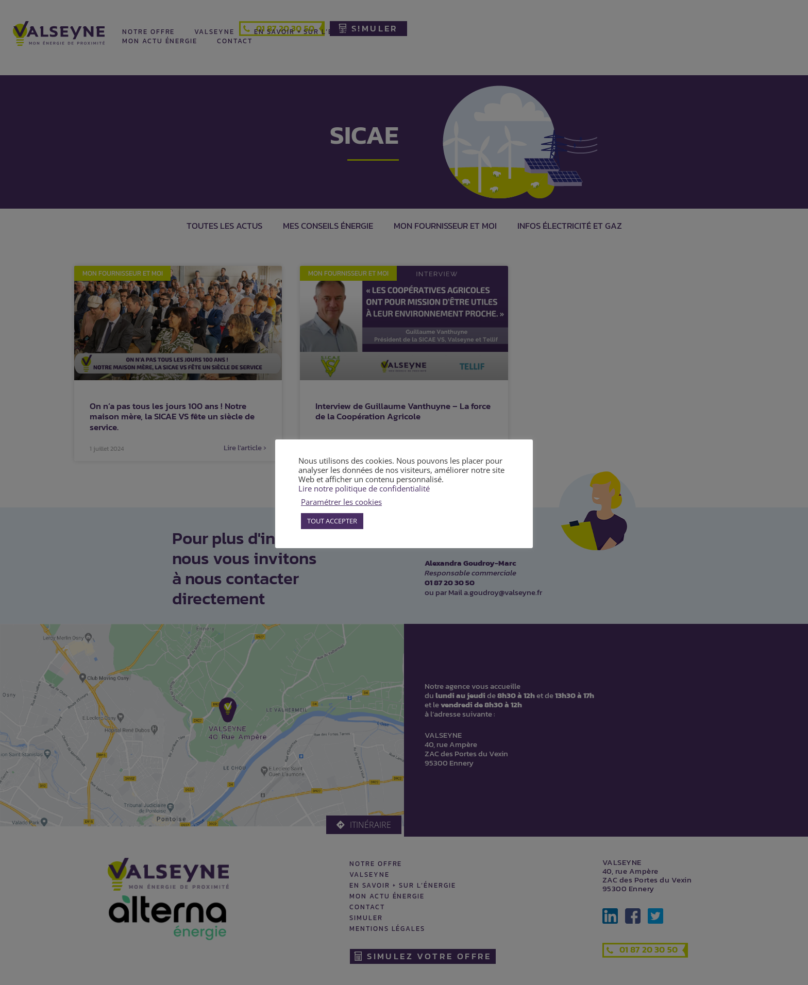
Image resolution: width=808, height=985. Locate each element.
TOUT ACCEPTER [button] (332, 520)
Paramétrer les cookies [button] (341, 501)
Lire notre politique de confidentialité (364, 488)
